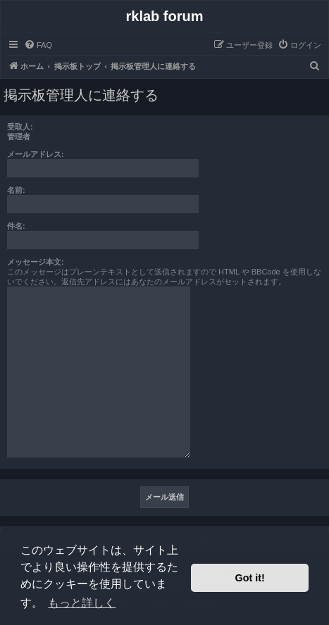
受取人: (20, 126)
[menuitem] (38, 45)
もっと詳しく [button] (82, 603)
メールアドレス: (35, 154)
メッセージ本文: (35, 262)
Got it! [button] (250, 577)
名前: (16, 190)
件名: (16, 226)
